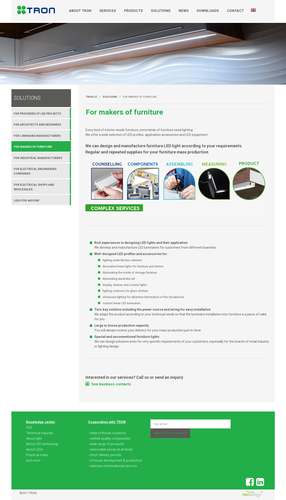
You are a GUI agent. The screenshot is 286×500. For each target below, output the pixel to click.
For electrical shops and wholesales (34, 187)
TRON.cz (91, 96)
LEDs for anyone (26, 200)
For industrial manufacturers (38, 158)
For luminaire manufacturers (37, 135)
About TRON (80, 11)
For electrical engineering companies (35, 171)
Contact (235, 11)
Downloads (208, 11)
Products (133, 11)
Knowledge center (40, 422)
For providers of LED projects (37, 113)
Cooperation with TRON (107, 422)
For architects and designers (37, 124)
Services (107, 11)
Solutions (161, 11)
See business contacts (111, 384)
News (184, 11)
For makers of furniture (140, 96)
